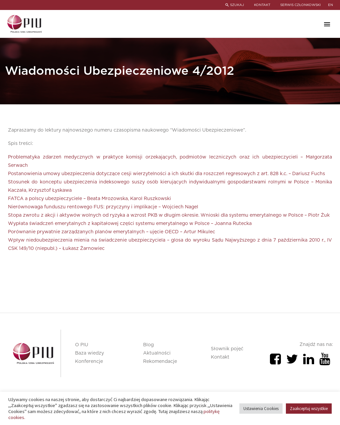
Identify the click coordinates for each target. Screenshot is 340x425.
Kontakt (220, 357)
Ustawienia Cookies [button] (261, 408)
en (330, 5)
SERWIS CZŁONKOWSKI (300, 5)
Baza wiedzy (89, 353)
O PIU (81, 345)
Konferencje (89, 361)
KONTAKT (262, 5)
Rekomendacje (160, 361)
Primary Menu (327, 24)
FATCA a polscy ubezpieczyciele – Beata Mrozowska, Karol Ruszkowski (89, 198)
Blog (148, 345)
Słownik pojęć (227, 349)
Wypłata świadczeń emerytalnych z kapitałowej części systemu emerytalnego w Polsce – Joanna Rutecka (130, 223)
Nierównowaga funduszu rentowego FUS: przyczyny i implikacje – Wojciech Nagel (103, 207)
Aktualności (157, 353)
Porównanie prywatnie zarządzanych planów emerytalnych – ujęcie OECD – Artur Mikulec (111, 232)
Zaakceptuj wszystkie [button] (309, 408)
